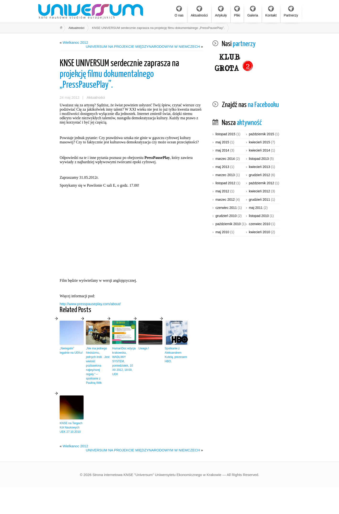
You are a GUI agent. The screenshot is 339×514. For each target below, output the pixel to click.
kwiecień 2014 (259, 150)
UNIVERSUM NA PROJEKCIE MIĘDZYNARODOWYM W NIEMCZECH (143, 46)
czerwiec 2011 (226, 208)
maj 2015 (222, 142)
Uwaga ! (143, 348)
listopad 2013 (259, 159)
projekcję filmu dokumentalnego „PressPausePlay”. (119, 74)
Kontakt (270, 11)
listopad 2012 (225, 183)
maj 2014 (222, 150)
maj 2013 (222, 167)
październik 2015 (261, 134)
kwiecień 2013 (259, 167)
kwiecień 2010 (259, 232)
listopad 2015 (225, 134)
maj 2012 (222, 191)
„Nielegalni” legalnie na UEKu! (71, 350)
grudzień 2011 (259, 199)
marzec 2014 (225, 159)
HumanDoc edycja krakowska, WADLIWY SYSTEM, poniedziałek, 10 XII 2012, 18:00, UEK (124, 361)
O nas (179, 11)
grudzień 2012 (259, 175)
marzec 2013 (225, 175)
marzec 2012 (225, 199)
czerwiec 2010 (259, 224)
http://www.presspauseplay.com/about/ (90, 304)
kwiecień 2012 (259, 191)
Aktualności (199, 11)
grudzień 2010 (226, 216)
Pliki (237, 11)
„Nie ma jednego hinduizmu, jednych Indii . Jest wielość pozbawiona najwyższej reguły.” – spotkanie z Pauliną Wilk (98, 365)
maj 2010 (222, 232)
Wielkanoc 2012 (75, 42)
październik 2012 (261, 183)
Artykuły (221, 11)
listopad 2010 (259, 216)
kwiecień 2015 (259, 142)
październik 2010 (228, 224)
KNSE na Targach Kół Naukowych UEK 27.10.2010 (71, 427)
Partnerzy (291, 11)
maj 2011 (256, 208)
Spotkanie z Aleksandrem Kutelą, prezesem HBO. (176, 355)
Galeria (252, 11)
